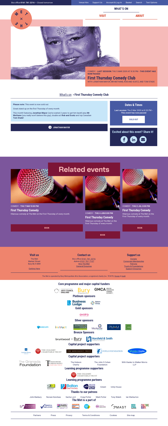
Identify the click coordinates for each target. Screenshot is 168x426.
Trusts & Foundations (133, 266)
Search (139, 2)
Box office (23, 2)
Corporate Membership (133, 261)
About (140, 16)
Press (53, 415)
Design (117, 276)
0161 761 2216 (89, 259)
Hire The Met (84, 264)
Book (46, 228)
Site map (131, 415)
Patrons (133, 264)
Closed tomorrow (45, 2)
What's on (65, 94)
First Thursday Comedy (25, 210)
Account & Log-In (114, 2)
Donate (133, 259)
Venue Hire (83, 2)
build (123, 276)
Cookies (113, 415)
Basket (129, 2)
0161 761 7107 (87, 261)
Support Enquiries (133, 269)
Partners (37, 415)
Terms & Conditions (91, 415)
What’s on (121, 8)
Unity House (116, 387)
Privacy (69, 415)
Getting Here (34, 268)
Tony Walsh (116, 397)
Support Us (97, 2)
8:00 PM (35, 206)
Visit (102, 16)
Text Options (151, 2)
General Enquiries (84, 266)
